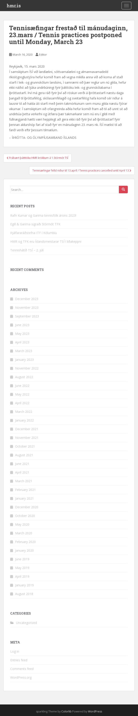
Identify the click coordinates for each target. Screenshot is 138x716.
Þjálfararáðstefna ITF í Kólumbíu (33, 233)
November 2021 (26, 438)
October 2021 (25, 446)
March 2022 (23, 411)
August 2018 (24, 594)
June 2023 (22, 325)
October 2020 (25, 516)
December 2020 (26, 507)
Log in (14, 651)
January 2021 (24, 498)
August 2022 (24, 377)
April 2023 (22, 342)
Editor (43, 54)
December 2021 (26, 429)
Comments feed (22, 669)
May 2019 (22, 568)
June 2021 (22, 464)
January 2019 (24, 585)
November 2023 (26, 307)
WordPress (95, 711)
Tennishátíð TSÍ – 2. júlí (27, 250)
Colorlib (66, 711)
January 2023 (24, 359)
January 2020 (24, 550)
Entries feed (18, 660)
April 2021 (22, 472)
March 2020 (23, 533)
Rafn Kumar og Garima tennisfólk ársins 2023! (43, 215)
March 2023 (23, 351)
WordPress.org (21, 677)
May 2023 (22, 333)
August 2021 (24, 455)
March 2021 (23, 481)
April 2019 (22, 576)
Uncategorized (26, 623)
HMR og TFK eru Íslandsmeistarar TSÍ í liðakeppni (45, 241)
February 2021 (25, 490)
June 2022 (22, 385)
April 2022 (22, 403)
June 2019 (22, 559)
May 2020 (22, 524)
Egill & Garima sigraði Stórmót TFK (35, 224)
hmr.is (14, 5)
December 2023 (26, 299)
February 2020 (25, 542)
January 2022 (24, 420)
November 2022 (26, 368)
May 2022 (22, 394)
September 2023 (27, 316)
